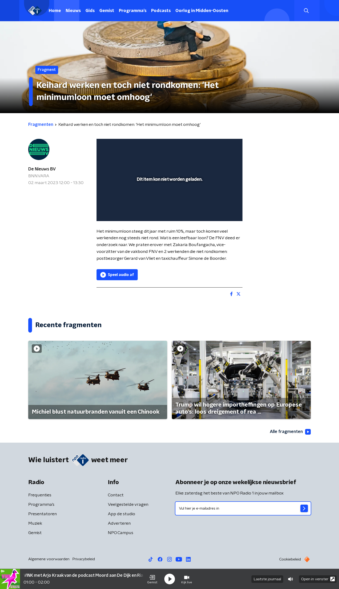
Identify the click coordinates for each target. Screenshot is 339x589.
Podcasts (161, 11)
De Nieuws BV (42, 169)
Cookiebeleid (290, 559)
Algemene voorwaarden (48, 559)
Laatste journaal (267, 579)
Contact (116, 495)
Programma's (132, 11)
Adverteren (119, 523)
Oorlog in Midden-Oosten (201, 11)
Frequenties (39, 495)
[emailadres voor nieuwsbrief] (243, 508)
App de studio (121, 514)
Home (55, 11)
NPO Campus (120, 533)
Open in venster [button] (318, 579)
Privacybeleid (83, 559)
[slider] (169, 198)
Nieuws (73, 11)
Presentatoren (42, 514)
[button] (152, 579)
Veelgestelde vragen (128, 505)
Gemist (106, 11)
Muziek (35, 523)
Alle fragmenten (290, 432)
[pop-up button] (221, 210)
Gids (90, 11)
